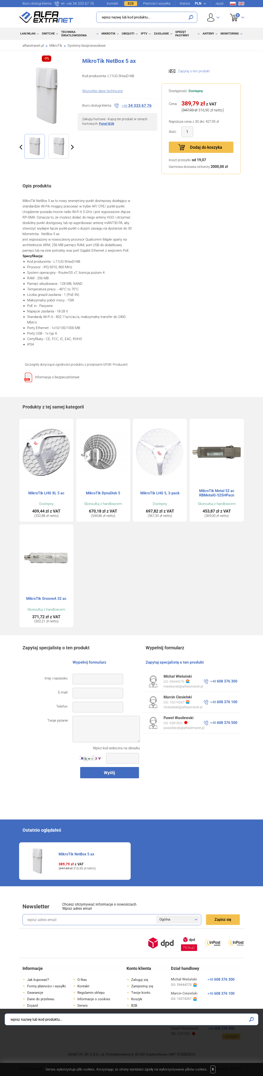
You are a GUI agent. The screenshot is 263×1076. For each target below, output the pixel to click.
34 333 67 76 (80, 4)
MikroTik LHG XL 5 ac (46, 493)
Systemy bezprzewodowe (87, 46)
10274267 (179, 702)
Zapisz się (223, 919)
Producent (120, 364)
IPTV (144, 33)
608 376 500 (223, 722)
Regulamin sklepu (91, 993)
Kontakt (112, 3)
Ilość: (173, 132)
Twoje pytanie (57, 720)
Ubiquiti (128, 33)
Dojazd (32, 1005)
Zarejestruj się (142, 986)
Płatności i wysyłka (156, 3)
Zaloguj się (139, 980)
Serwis (82, 1005)
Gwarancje (35, 993)
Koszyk (234, 12)
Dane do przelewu (40, 999)
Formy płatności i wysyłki (46, 986)
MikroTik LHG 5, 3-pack (160, 493)
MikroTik (108, 33)
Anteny (208, 33)
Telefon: (62, 706)
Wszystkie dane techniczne (102, 91)
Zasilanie (161, 33)
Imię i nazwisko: (56, 678)
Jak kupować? (38, 980)
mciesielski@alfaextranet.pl (183, 707)
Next (72, 147)
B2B (131, 3)
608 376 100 (223, 702)
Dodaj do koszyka (206, 147)
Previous (21, 147)
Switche (48, 33)
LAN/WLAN (27, 33)
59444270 (179, 681)
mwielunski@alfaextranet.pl (183, 686)
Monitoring (230, 33)
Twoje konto (140, 993)
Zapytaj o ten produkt (194, 71)
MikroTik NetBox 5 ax (76, 854)
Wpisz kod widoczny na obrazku (116, 748)
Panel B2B (106, 123)
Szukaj (190, 17)
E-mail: (63, 692)
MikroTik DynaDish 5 (103, 493)
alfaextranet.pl (33, 46)
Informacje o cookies (93, 999)
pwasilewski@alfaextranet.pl (184, 728)
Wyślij (109, 772)
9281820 (179, 723)
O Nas (82, 980)
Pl (233, 3)
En (241, 3)
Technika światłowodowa (74, 33)
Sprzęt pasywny (182, 33)
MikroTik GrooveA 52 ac (46, 598)
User (213, 17)
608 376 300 (223, 681)
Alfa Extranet (46, 17)
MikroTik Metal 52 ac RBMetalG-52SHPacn (216, 493)
